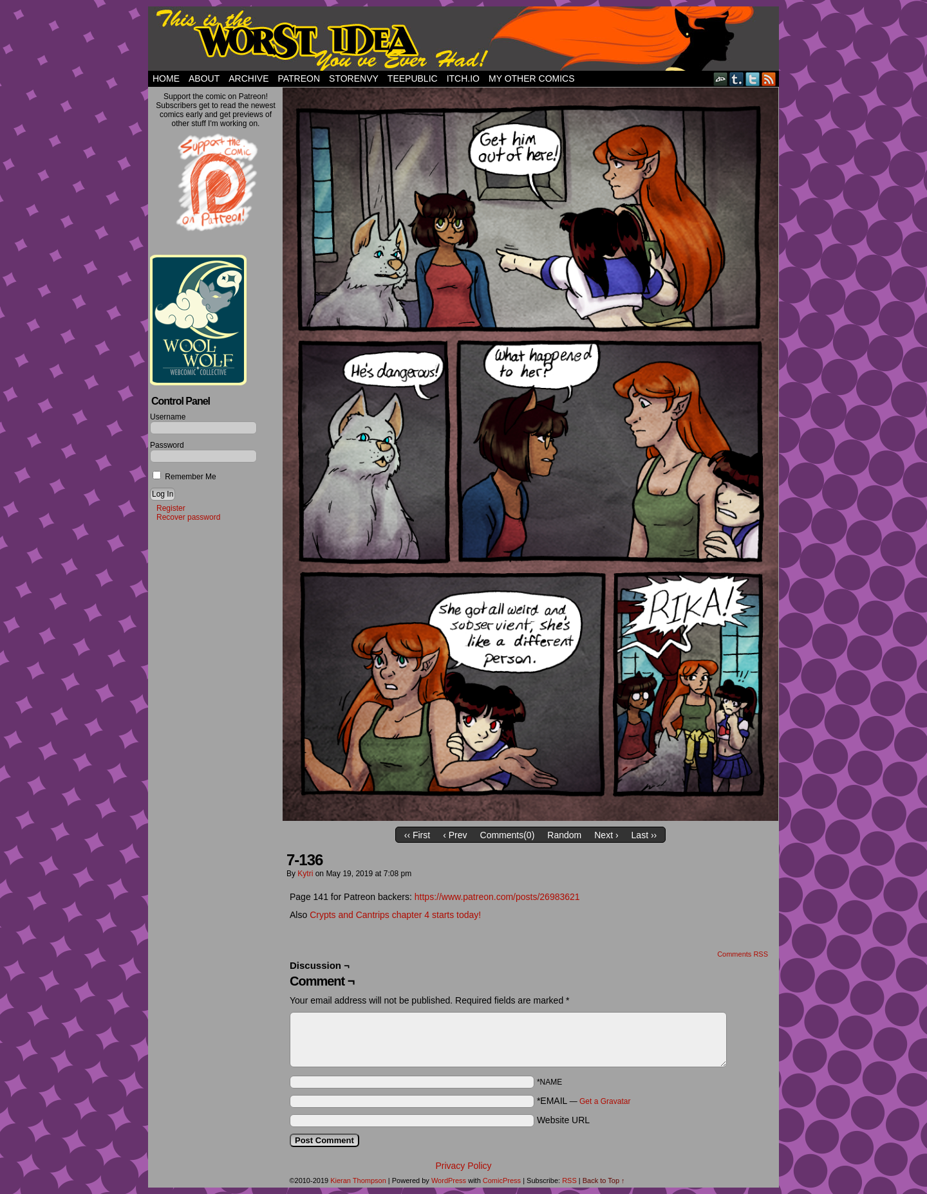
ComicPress (502, 1180)
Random (564, 835)
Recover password (188, 517)
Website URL (563, 1120)
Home (166, 78)
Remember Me (184, 476)
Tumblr (737, 79)
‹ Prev (455, 835)
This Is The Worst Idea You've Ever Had (463, 38)
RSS (769, 79)
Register (170, 508)
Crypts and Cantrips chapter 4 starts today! (396, 915)
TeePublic (413, 78)
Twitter (753, 79)
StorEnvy (354, 78)
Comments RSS (742, 954)
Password (167, 445)
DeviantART (721, 79)
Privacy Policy (463, 1166)
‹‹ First (417, 835)
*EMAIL (584, 1101)
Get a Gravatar (604, 1101)
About (204, 78)
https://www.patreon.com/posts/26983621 (497, 897)
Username (167, 416)
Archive (248, 78)
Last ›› (644, 835)
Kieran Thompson (358, 1180)
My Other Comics (532, 78)
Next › (606, 835)
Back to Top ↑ (604, 1180)
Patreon (298, 78)
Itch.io (463, 78)
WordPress (448, 1180)
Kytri (305, 873)
